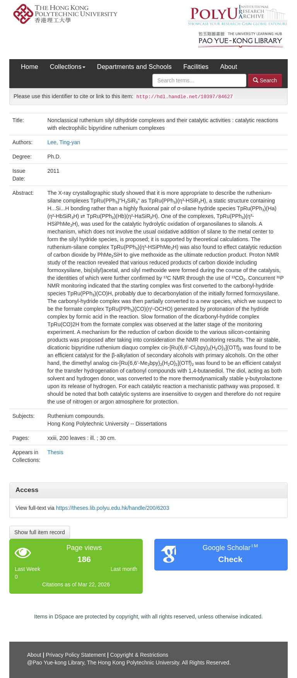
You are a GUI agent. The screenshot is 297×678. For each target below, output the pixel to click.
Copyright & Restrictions (139, 655)
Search (265, 80)
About (228, 66)
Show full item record (39, 532)
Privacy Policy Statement (76, 655)
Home (29, 66)
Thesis (55, 452)
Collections (67, 66)
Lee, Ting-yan (64, 142)
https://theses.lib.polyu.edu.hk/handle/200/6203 (112, 508)
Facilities (195, 66)
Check (230, 559)
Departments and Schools (134, 66)
